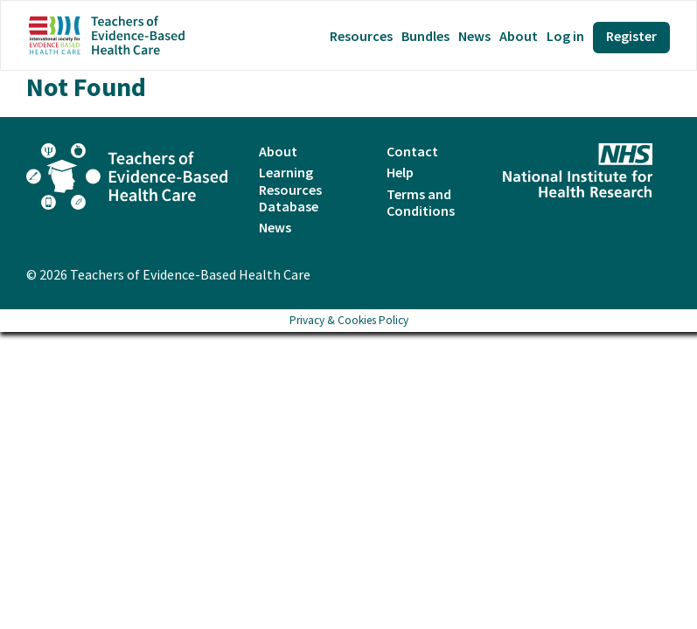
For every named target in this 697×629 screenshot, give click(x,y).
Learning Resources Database (290, 188)
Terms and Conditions (421, 202)
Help (400, 172)
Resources (361, 36)
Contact (412, 151)
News (474, 36)
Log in (565, 36)
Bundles (425, 36)
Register (631, 36)
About (518, 36)
